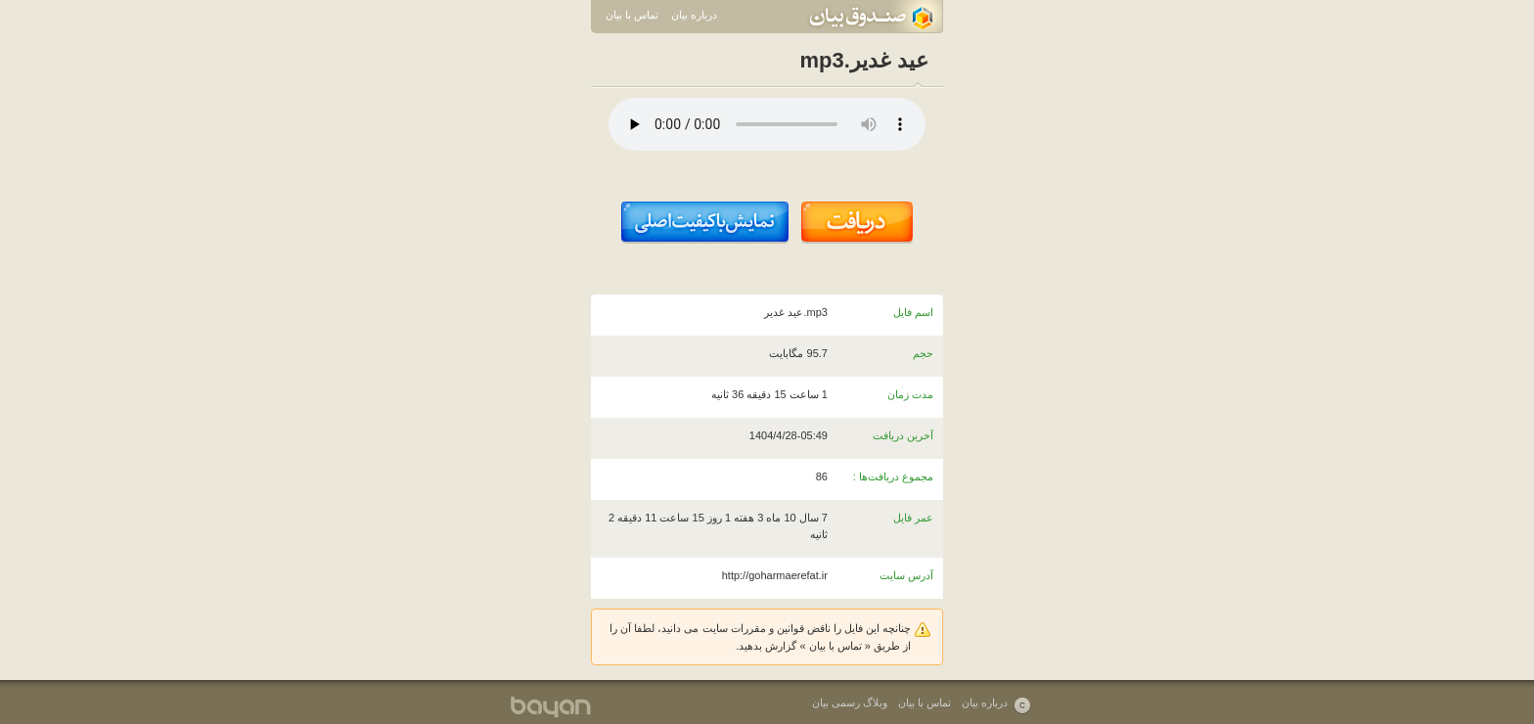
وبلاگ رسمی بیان (849, 702)
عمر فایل (913, 517)
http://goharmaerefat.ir (775, 575)
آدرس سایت (906, 575)
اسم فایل (913, 312)
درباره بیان (694, 15)
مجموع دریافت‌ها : (893, 476)
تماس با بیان (632, 15)
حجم (923, 353)
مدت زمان (910, 394)
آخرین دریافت (903, 435)
